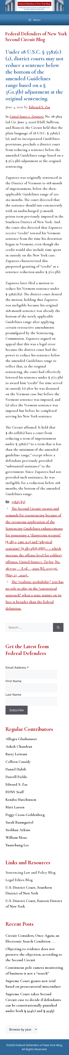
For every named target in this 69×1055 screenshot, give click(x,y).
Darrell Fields (16, 777)
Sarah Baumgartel (19, 822)
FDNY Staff (15, 792)
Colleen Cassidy (18, 761)
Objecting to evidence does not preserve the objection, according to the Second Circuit (34, 954)
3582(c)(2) (18, 502)
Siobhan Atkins (18, 830)
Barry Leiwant (16, 754)
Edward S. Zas (16, 784)
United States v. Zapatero (26, 116)
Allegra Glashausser (21, 739)
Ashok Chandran (19, 746)
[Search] (58, 627)
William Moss (16, 837)
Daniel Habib (16, 769)
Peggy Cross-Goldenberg (25, 814)
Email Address (17, 667)
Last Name (13, 694)
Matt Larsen (15, 807)
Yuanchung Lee (17, 845)
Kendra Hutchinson (21, 799)
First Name (14, 681)
